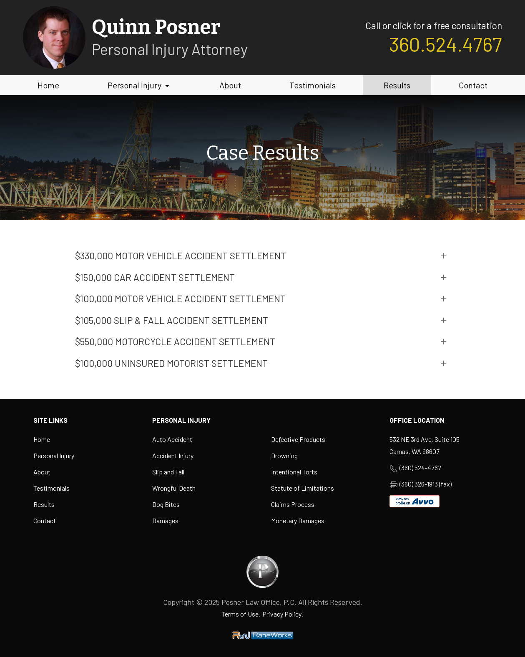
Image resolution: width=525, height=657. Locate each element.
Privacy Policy (281, 614)
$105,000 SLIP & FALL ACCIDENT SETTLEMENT (171, 320)
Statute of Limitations (302, 488)
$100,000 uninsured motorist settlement (171, 363)
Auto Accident (172, 439)
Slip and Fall (168, 472)
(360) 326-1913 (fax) (425, 484)
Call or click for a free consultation (433, 25)
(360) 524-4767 (420, 467)
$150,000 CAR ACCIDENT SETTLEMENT (155, 277)
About (230, 85)
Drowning (284, 455)
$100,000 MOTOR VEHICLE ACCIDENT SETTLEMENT (180, 298)
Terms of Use (240, 614)
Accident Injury (172, 455)
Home (48, 85)
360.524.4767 (445, 43)
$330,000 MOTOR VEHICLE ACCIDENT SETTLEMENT (180, 255)
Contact (473, 85)
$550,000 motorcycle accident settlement (175, 341)
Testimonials (312, 85)
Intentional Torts (294, 472)
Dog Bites (166, 504)
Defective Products (298, 439)
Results (397, 85)
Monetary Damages (297, 520)
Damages (165, 520)
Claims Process (292, 504)
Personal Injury (139, 85)
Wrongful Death (174, 488)
